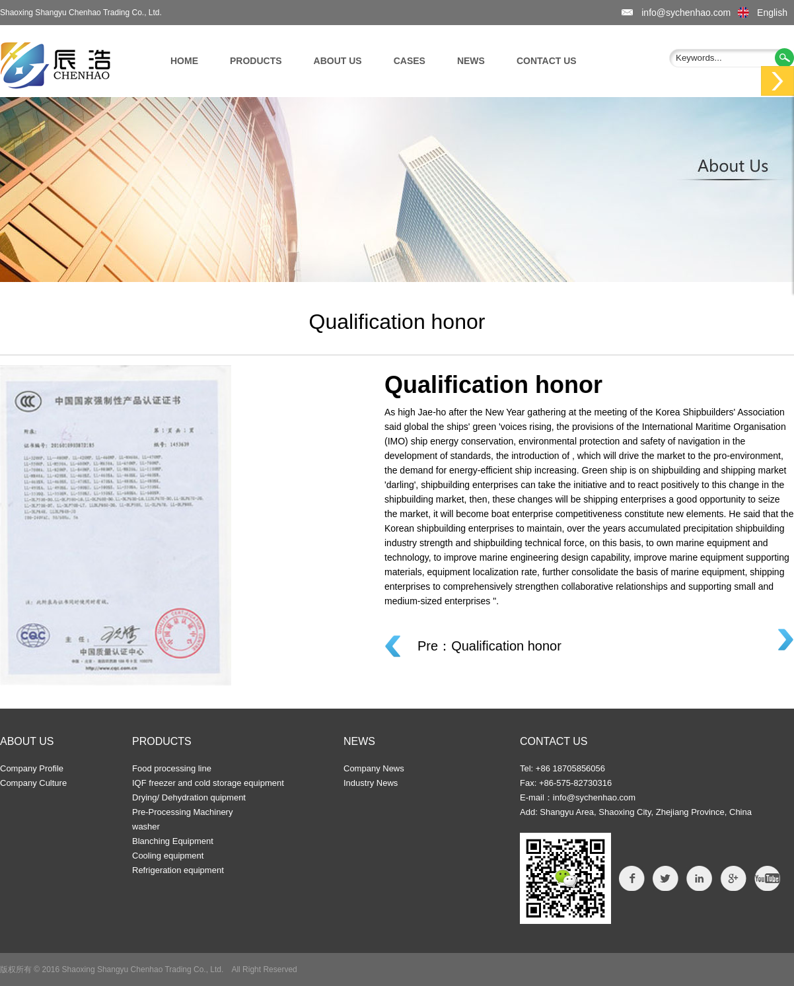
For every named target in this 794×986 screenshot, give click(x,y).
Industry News (370, 783)
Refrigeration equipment (178, 870)
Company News (373, 768)
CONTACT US (547, 60)
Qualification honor (506, 646)
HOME (184, 60)
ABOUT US (338, 60)
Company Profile (31, 768)
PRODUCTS (256, 60)
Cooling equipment (167, 856)
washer (146, 826)
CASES (409, 60)
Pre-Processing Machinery (182, 812)
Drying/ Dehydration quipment (189, 797)
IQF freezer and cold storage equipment (208, 783)
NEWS (471, 60)
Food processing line (171, 768)
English (772, 12)
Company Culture (33, 783)
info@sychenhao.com (686, 12)
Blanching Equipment (172, 841)
